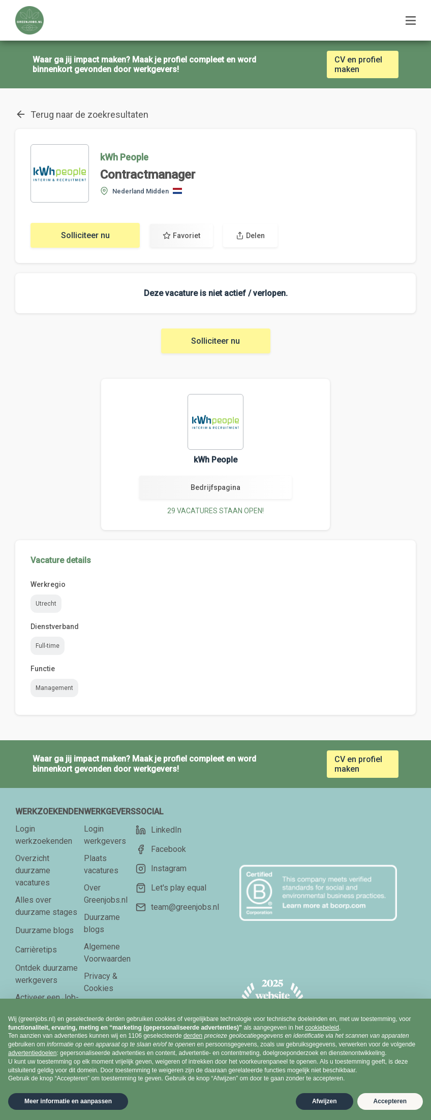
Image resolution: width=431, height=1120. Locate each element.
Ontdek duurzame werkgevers (46, 974)
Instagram (161, 869)
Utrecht (46, 603)
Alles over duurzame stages (46, 906)
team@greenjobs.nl (177, 907)
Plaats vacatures (101, 864)
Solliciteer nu (85, 235)
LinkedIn (158, 830)
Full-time (47, 645)
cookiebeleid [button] (322, 1027)
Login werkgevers (105, 835)
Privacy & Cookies (100, 982)
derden (192, 1035)
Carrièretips (36, 949)
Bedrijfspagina (215, 487)
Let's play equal (171, 888)
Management (54, 687)
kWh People (124, 157)
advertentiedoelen (32, 1053)
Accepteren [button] (390, 1101)
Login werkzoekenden (43, 835)
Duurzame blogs (44, 930)
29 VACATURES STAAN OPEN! (215, 511)
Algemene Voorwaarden (107, 953)
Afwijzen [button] (324, 1101)
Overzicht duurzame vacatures (32, 870)
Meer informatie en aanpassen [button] (68, 1101)
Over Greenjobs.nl (106, 894)
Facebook (161, 849)
